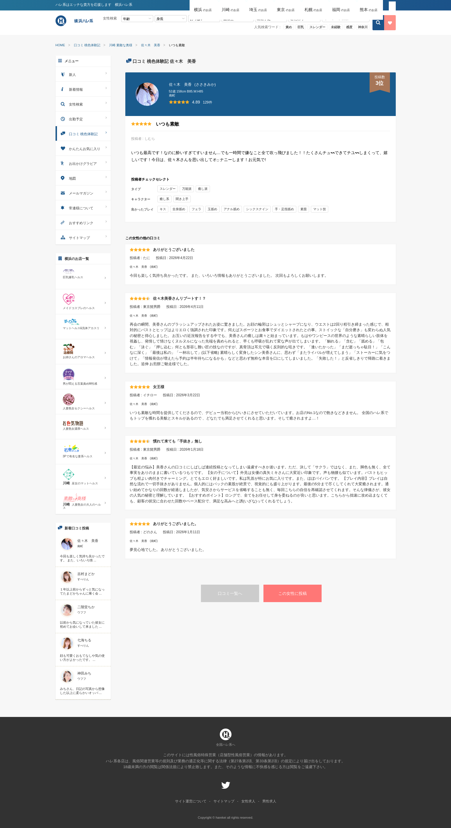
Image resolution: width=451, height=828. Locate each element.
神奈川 (363, 27)
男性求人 (269, 801)
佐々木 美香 (150, 45)
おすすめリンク (83, 222)
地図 (83, 178)
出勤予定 (83, 118)
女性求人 (248, 801)
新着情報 (83, 89)
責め (289, 27)
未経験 (336, 27)
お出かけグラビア (83, 163)
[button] (203, 5)
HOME (60, 45)
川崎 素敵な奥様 (120, 45)
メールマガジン (83, 192)
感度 (349, 27)
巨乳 (300, 27)
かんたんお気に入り (83, 148)
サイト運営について (190, 801)
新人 (83, 74)
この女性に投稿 (292, 593)
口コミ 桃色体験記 (87, 45)
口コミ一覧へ (230, 593)
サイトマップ (83, 237)
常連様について (83, 207)
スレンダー (317, 27)
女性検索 (83, 103)
